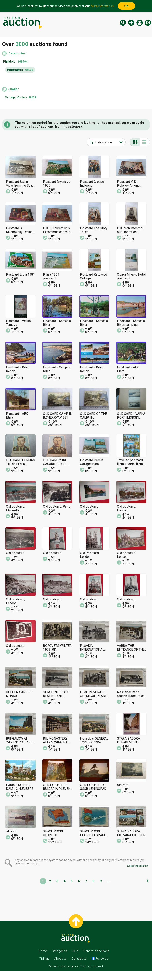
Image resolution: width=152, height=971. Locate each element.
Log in (139, 23)
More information (102, 6)
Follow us (101, 958)
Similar (13, 89)
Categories (17, 53)
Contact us (79, 958)
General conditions (96, 951)
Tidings (44, 958)
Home (43, 951)
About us (60, 958)
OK (126, 6)
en (148, 22)
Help (75, 951)
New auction (131, 23)
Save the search (137, 865)
